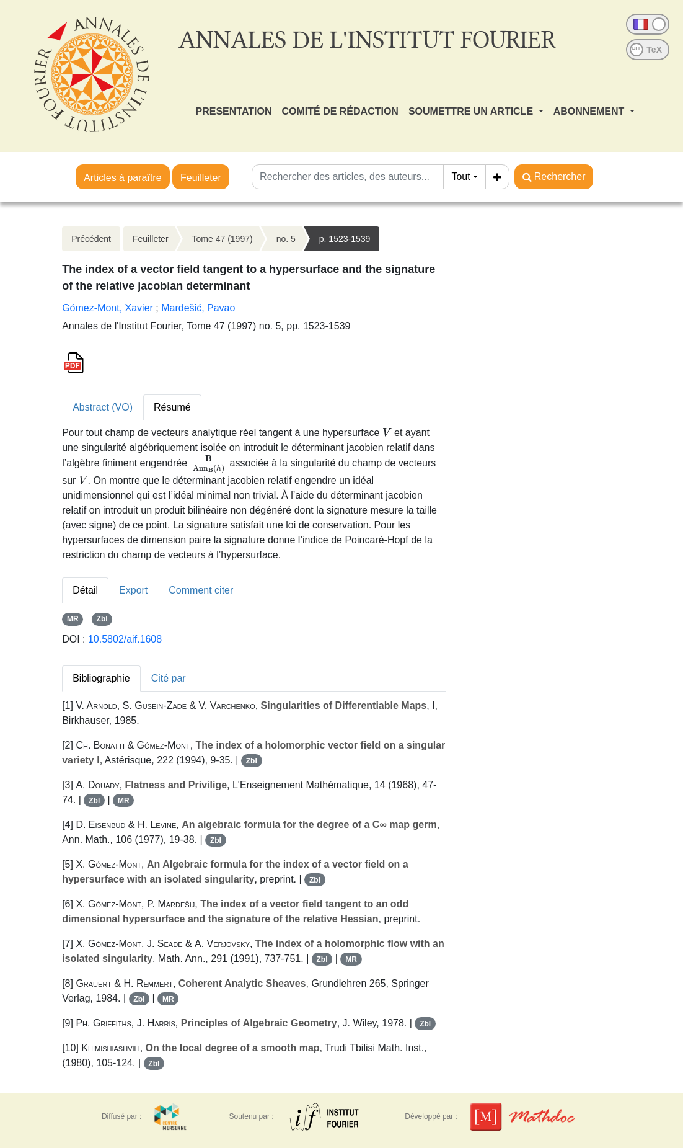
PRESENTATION (234, 111)
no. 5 (286, 239)
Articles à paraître (122, 177)
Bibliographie (101, 678)
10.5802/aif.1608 (125, 639)
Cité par (168, 678)
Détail (85, 590)
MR (73, 619)
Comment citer (201, 590)
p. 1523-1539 (345, 239)
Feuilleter (200, 177)
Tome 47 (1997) (222, 239)
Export (133, 590)
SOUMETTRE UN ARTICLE (472, 111)
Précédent (91, 239)
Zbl (102, 619)
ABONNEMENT (590, 111)
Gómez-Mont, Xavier (107, 308)
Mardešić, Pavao (198, 308)
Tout (460, 176)
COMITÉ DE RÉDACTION (339, 111)
